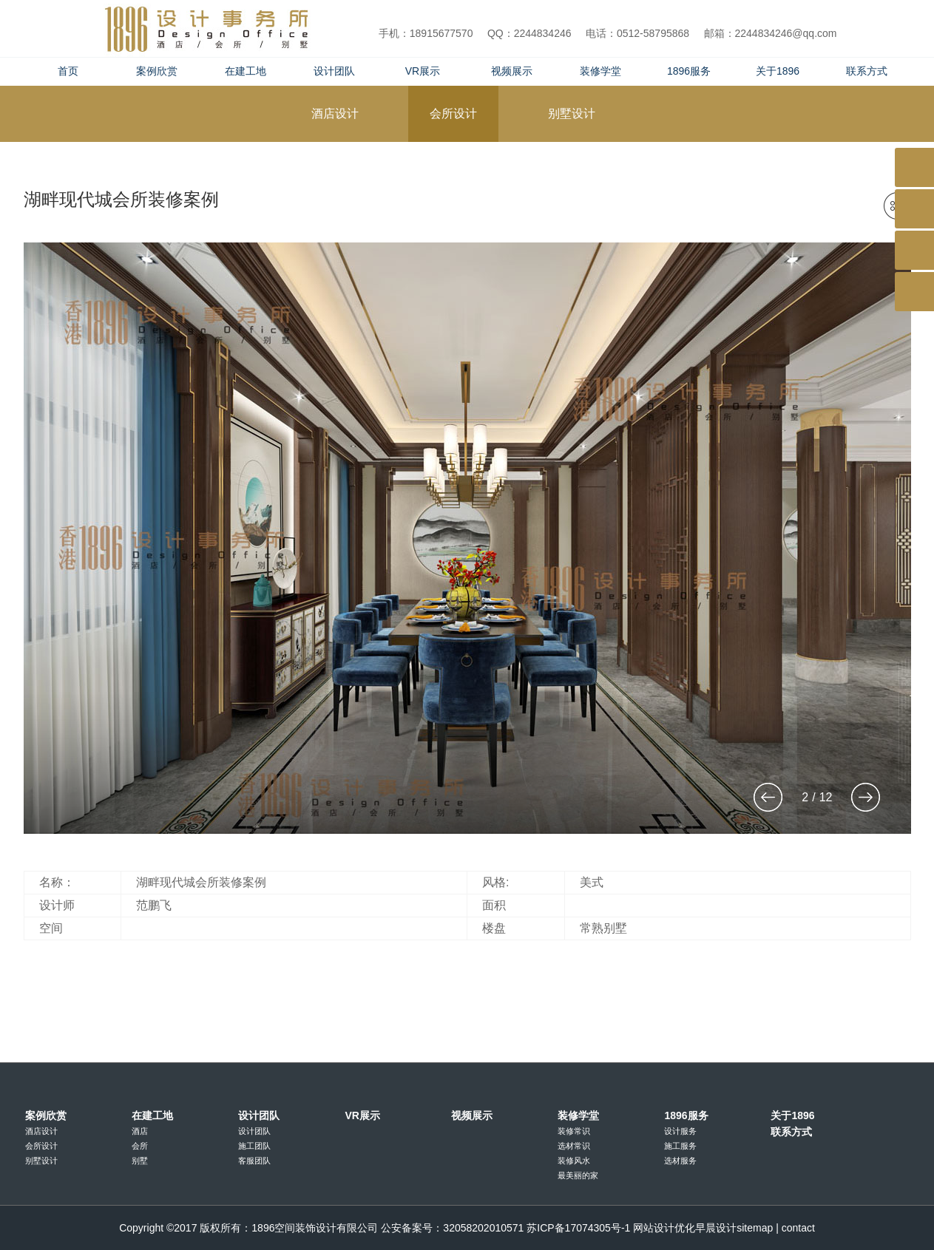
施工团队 (254, 1145)
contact (798, 1228)
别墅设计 (41, 1160)
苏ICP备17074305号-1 (578, 1228)
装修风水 (574, 1160)
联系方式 (866, 71)
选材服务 (680, 1160)
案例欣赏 (156, 71)
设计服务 (680, 1131)
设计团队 (334, 71)
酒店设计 (41, 1131)
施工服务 (680, 1145)
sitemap (755, 1228)
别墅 (140, 1160)
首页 (68, 71)
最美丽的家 (578, 1175)
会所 (140, 1145)
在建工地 (245, 71)
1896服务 (689, 71)
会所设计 (41, 1145)
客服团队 (254, 1160)
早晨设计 (716, 1228)
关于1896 (777, 71)
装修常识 (574, 1131)
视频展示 (511, 71)
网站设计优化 (664, 1228)
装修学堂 (600, 71)
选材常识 (574, 1145)
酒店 (140, 1131)
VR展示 (422, 71)
